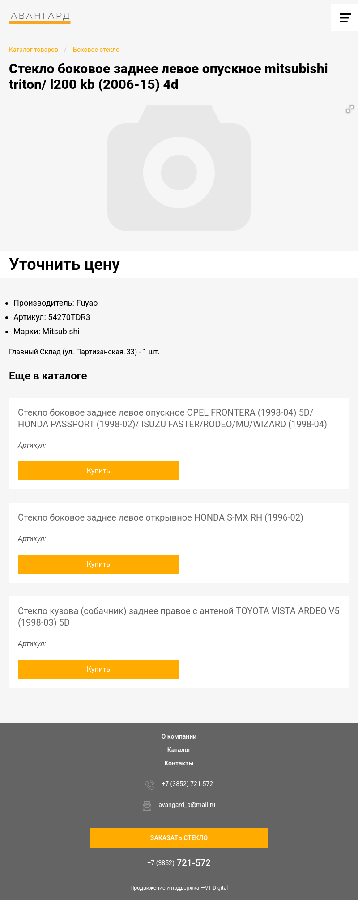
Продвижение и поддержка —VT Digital (179, 888)
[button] (350, 109)
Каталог (179, 749)
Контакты (178, 763)
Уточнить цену (64, 264)
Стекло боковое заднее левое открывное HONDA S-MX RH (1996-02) (160, 517)
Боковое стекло (96, 49)
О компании (179, 736)
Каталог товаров (33, 49)
